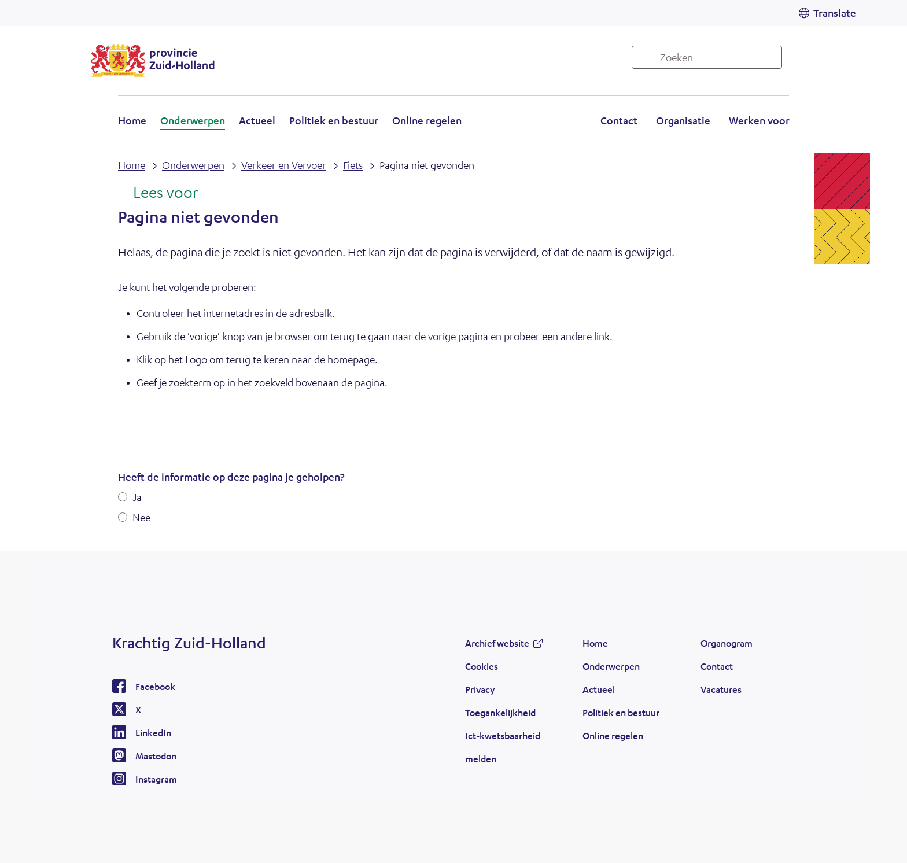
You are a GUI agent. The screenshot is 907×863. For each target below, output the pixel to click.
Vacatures (721, 689)
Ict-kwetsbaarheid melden (502, 747)
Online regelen (427, 120)
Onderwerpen (192, 120)
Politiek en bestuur (333, 120)
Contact (618, 120)
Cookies (481, 666)
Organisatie (683, 120)
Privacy (480, 689)
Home (132, 120)
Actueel (257, 120)
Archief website (497, 642)
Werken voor (759, 120)
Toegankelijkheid (500, 712)
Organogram (726, 642)
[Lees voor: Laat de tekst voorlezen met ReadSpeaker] (158, 193)
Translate (834, 12)
